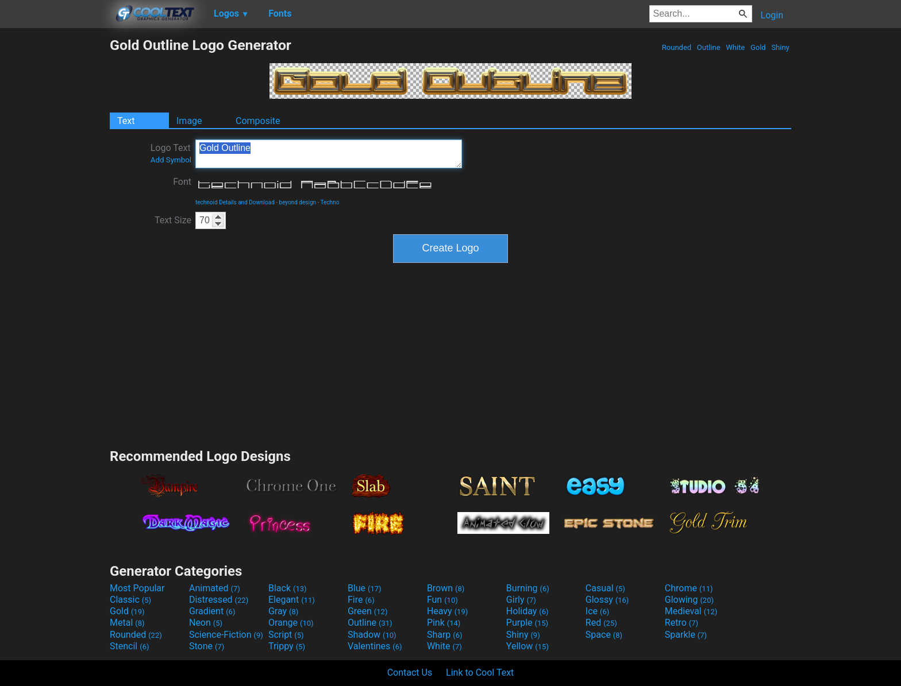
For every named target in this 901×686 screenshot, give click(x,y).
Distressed (218, 599)
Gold (758, 47)
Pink (444, 622)
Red (601, 622)
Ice (597, 611)
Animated (214, 588)
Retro (681, 622)
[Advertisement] (55, 209)
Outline (708, 47)
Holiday (527, 611)
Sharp (445, 634)
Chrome (689, 588)
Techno (330, 202)
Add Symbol (171, 160)
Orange (291, 622)
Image (189, 120)
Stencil (129, 646)
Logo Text (171, 153)
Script (286, 634)
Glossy (607, 599)
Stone (206, 646)
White (735, 47)
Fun (442, 599)
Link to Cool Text (480, 672)
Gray (283, 611)
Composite (258, 120)
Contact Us (410, 672)
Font (182, 181)
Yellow (527, 646)
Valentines (375, 646)
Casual (605, 588)
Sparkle (686, 634)
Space (604, 634)
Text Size (173, 220)
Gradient (212, 611)
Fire (361, 599)
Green (368, 611)
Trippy (286, 646)
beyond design (298, 202)
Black (287, 588)
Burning (527, 588)
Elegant (291, 599)
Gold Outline (328, 153)
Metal (127, 622)
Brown (445, 588)
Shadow (372, 634)
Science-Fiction (226, 634)
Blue (365, 588)
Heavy (447, 611)
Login (772, 15)
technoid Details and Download (235, 202)
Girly (521, 599)
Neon (205, 622)
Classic (130, 599)
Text (125, 120)
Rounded (677, 47)
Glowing (689, 599)
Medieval (691, 611)
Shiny (780, 47)
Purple (527, 622)
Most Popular (137, 588)
